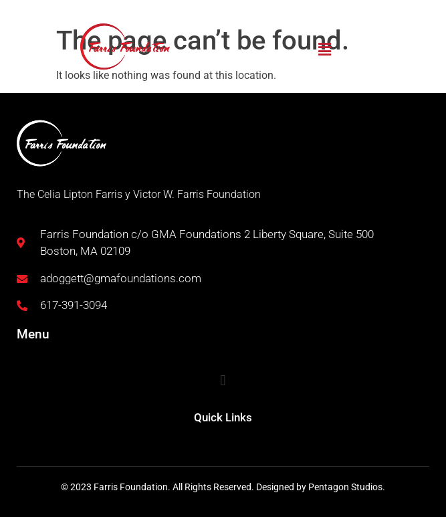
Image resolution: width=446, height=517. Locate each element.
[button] (324, 49)
